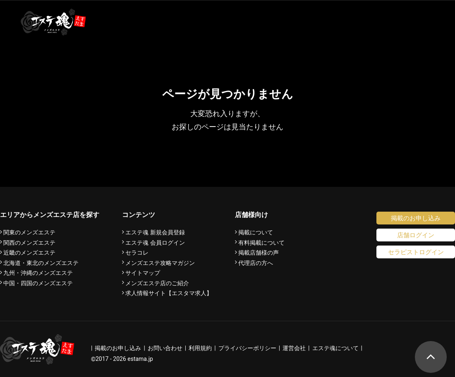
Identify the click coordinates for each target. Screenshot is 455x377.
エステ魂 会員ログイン (155, 243)
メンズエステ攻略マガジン (160, 263)
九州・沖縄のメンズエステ (38, 273)
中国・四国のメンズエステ (38, 283)
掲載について (255, 232)
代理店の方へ (255, 263)
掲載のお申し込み (416, 218)
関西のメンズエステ (29, 243)
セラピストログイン (416, 251)
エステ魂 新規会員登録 (155, 232)
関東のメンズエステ (29, 232)
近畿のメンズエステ (29, 252)
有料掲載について (261, 243)
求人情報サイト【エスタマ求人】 (168, 293)
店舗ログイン (415, 235)
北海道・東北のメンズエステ (41, 263)
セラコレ (136, 252)
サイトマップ (142, 273)
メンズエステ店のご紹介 (157, 283)
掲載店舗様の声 (258, 252)
